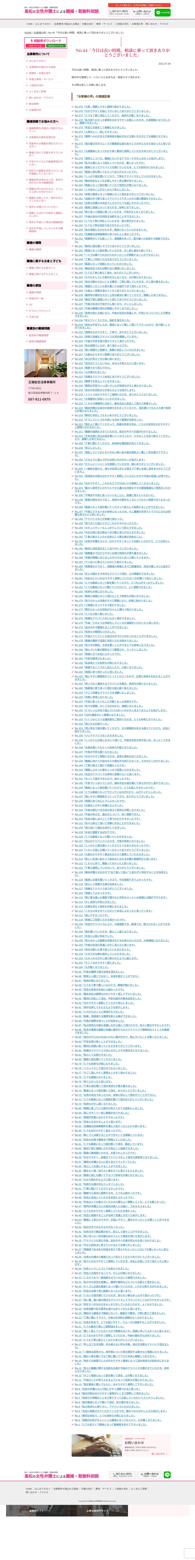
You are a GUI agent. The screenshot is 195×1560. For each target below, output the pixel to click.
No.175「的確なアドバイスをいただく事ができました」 (105, 618)
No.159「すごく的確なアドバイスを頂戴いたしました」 (105, 692)
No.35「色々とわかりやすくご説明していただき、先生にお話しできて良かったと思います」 (122, 1263)
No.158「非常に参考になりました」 (94, 697)
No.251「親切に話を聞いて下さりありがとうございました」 (108, 246)
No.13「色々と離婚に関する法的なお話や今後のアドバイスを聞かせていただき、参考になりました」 (122, 1370)
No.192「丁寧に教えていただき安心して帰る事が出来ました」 (109, 536)
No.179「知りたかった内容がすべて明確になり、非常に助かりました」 (114, 600)
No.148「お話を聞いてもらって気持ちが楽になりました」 (106, 747)
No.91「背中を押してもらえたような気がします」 (102, 1007)
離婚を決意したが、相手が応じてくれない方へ (46, 199)
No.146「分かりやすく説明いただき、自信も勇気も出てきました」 (111, 756)
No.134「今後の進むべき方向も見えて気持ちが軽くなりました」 (110, 809)
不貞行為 (34, 317)
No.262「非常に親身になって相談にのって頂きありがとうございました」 (115, 194)
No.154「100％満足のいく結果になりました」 (100, 714)
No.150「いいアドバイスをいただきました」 (99, 735)
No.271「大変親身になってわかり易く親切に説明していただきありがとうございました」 (121, 152)
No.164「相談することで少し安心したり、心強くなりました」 (109, 667)
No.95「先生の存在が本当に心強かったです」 (100, 989)
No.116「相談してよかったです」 (93, 893)
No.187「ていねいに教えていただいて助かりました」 (104, 562)
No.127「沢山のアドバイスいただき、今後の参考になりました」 (110, 841)
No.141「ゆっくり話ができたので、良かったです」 (103, 778)
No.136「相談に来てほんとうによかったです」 (101, 800)
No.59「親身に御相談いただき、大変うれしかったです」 (106, 1152)
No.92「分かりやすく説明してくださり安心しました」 (105, 1002)
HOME (30, 23)
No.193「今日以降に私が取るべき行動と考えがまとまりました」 (110, 532)
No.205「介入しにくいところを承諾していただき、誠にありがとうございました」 (120, 464)
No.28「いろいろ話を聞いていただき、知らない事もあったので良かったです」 (118, 1295)
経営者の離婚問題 (38, 335)
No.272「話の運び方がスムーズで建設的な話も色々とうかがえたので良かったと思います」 (122, 145)
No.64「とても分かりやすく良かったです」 (99, 1130)
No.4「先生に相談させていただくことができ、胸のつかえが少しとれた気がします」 (121, 1411)
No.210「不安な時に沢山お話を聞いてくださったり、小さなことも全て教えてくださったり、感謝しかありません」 (122, 437)
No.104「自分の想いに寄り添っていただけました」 (103, 949)
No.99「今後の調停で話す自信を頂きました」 (100, 971)
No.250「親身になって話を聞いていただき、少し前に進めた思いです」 (114, 250)
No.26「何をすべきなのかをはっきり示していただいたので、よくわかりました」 (119, 1304)
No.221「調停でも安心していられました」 (98, 381)
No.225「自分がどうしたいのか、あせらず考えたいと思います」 (110, 363)
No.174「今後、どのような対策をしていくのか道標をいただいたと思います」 (118, 622)
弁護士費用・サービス (41, 79)
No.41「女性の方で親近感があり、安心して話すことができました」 (112, 1231)
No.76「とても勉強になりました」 (94, 1077)
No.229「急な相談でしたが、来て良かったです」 (102, 345)
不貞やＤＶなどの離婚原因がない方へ (46, 163)
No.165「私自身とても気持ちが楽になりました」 (102, 662)
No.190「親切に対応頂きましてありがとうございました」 (107, 548)
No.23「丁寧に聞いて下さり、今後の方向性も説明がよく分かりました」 (114, 1317)
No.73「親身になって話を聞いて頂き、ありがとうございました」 (111, 1090)
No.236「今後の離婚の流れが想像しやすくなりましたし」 (107, 308)
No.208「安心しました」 (88, 447)
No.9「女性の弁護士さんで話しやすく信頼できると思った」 (108, 1388)
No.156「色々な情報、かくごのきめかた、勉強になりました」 (109, 705)
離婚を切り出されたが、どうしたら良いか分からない (46, 190)
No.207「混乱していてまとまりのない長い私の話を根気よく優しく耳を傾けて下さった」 (121, 454)
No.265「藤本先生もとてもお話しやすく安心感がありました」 (109, 180)
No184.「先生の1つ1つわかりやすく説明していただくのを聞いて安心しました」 (119, 578)
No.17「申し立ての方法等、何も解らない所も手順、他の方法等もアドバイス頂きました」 (122, 1346)
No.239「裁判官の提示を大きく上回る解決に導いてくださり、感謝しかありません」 (121, 295)
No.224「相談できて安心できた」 (93, 367)
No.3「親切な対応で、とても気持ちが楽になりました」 (105, 1415)
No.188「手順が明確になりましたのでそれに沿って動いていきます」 (113, 557)
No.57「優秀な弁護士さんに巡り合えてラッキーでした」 (106, 1161)
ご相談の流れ (122, 23)
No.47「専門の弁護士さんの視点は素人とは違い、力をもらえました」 (113, 1206)
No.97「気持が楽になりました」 (93, 980)
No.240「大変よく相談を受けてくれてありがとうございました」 (110, 290)
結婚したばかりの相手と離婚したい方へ (46, 214)
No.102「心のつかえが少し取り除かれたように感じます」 (107, 958)
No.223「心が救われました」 (91, 372)
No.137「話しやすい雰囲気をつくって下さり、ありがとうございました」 (115, 796)
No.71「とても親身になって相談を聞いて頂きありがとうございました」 (114, 1099)
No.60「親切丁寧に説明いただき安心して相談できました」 (107, 1148)
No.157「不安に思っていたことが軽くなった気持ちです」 (107, 701)
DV (30, 304)
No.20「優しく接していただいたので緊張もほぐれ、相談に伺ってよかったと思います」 (123, 1331)
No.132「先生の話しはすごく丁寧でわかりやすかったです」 (108, 818)
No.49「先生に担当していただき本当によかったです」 (105, 1197)
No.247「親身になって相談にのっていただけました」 (104, 263)
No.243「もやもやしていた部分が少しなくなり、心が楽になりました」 (114, 277)
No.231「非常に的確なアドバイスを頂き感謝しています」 (107, 336)
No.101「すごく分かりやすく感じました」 (98, 962)
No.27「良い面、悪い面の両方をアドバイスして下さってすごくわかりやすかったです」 (123, 1299)
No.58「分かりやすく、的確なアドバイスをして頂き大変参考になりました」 (117, 1157)
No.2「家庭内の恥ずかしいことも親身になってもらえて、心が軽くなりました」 (118, 1420)
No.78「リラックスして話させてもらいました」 (101, 1068)
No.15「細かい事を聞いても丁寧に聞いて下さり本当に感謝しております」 (116, 1356)
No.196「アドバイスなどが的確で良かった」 (99, 518)
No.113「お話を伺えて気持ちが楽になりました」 (102, 906)
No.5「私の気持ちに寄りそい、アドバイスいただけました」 (108, 1406)
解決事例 (34, 104)
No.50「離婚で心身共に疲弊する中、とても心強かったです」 (108, 1193)
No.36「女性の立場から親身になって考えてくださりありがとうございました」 (118, 1256)
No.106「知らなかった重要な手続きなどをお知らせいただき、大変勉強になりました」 (122, 940)
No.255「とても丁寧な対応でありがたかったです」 (103, 225)
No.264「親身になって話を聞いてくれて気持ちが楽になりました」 (111, 185)
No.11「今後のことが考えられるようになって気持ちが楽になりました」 (114, 1379)
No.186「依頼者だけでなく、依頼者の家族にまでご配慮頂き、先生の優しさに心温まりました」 (122, 568)
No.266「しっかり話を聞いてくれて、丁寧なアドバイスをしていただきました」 (119, 176)
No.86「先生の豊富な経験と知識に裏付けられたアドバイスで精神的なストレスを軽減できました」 (122, 1031)
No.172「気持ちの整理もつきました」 (96, 631)
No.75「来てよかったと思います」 (94, 1081)
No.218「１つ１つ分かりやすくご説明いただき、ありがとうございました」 (116, 394)
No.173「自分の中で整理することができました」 (102, 627)
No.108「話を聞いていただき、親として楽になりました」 (107, 931)
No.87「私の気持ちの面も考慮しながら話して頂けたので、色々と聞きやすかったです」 (123, 1025)
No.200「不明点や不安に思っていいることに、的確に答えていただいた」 (115, 495)
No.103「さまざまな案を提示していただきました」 (103, 953)
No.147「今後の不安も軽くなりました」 (97, 751)
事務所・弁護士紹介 (40, 73)
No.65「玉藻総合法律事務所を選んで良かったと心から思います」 (111, 1126)
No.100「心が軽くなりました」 (92, 967)
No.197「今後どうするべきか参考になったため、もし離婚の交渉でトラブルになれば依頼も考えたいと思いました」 (122, 513)
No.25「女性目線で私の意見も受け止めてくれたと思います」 (108, 1308)
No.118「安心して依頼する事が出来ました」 (99, 884)
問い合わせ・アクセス (157, 23)
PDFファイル (35, 45)
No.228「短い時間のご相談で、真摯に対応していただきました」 (110, 349)
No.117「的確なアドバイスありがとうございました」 (104, 888)
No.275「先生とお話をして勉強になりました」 (101, 127)
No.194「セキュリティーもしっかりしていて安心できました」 (109, 527)
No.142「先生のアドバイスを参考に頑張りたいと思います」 (108, 774)
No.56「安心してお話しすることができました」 (101, 1166)
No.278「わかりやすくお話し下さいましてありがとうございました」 (113, 111)
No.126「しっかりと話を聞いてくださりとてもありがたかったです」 (113, 845)
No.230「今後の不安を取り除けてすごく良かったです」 (105, 341)
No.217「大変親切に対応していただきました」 (101, 398)
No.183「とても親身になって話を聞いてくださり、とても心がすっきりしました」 (120, 582)
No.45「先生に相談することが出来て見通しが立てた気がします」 (111, 1215)
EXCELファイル (56, 45)
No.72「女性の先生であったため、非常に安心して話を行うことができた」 (116, 1095)
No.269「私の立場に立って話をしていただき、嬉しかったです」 (110, 162)
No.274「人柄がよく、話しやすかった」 (97, 131)
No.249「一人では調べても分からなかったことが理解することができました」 (117, 254)
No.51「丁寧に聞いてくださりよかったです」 (100, 1188)
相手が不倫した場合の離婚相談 (46, 222)
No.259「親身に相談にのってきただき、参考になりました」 (108, 207)
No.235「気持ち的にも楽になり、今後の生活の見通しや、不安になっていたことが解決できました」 (122, 314)
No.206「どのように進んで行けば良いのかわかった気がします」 (110, 459)
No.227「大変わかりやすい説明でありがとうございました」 (108, 354)
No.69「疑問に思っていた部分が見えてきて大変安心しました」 (109, 1108)
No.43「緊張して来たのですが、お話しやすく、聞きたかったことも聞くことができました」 (122, 1221)
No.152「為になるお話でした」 (92, 723)
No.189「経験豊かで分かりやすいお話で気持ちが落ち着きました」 (112, 553)
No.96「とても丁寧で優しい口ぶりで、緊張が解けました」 (107, 985)
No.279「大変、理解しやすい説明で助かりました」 (103, 106)
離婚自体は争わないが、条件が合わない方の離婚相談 (46, 181)
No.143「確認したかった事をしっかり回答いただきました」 (108, 769)
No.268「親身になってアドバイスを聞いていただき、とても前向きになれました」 (120, 167)
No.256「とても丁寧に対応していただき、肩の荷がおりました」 (110, 220)
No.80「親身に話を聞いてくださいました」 (99, 1059)
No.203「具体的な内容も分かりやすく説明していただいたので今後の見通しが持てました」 (122, 477)
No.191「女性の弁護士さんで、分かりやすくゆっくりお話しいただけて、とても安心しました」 (122, 543)
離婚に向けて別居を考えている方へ (46, 154)
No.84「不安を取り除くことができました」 (99, 1041)
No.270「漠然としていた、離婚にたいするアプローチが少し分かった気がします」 (120, 158)
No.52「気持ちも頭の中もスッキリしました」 (100, 1184)
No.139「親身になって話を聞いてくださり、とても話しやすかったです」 (115, 787)
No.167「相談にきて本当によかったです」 (98, 654)
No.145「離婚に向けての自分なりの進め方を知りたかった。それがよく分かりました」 (122, 760)
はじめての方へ (43, 23)
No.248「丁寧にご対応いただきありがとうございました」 (107, 259)
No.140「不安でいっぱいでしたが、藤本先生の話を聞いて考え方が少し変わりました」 (122, 783)
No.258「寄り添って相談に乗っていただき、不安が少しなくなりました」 (115, 211)
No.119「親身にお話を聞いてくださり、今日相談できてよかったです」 (114, 879)
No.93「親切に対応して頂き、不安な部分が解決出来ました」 (108, 998)
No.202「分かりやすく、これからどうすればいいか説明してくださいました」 (118, 483)
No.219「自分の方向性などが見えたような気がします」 (105, 390)
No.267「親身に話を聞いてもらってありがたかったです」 (106, 171)
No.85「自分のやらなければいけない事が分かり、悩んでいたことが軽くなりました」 (122, 1037)
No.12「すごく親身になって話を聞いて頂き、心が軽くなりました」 (112, 1375)
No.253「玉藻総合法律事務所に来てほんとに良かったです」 (108, 234)
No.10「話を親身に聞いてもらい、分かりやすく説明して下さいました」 (114, 1384)
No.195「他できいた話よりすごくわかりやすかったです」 (107, 523)
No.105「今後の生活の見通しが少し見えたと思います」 (105, 944)
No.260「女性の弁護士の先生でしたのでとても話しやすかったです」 (113, 203)
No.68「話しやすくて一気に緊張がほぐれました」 (102, 1112)
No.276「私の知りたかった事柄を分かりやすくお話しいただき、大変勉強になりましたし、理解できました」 (122, 121)
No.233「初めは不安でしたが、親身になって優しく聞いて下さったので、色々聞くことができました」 (122, 326)
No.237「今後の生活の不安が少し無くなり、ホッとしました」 (109, 303)
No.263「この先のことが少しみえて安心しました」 (103, 189)
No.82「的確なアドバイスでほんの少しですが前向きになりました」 (112, 1050)
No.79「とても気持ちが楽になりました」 (97, 1063)
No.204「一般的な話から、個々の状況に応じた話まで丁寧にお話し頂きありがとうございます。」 (122, 470)
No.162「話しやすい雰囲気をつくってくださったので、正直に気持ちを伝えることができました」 (122, 678)
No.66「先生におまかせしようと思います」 (99, 1121)
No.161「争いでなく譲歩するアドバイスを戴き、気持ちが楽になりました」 (116, 683)
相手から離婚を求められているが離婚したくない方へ (46, 172)
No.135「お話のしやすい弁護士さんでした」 (99, 805)
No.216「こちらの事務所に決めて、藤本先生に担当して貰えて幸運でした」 (116, 403)
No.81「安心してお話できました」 (94, 1054)
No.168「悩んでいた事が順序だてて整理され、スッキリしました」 (111, 649)
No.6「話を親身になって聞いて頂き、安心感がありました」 (108, 1402)
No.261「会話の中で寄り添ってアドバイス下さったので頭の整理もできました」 (119, 198)
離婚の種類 (35, 249)
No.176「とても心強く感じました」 (94, 613)
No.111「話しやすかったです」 (92, 915)
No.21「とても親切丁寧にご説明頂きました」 (100, 1326)
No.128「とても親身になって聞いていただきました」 (104, 836)
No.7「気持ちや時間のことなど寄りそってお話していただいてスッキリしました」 (120, 1397)
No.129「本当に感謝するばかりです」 (96, 832)
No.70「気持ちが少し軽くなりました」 (96, 1103)
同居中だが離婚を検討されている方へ (46, 145)
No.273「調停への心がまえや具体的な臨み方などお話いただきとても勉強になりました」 (121, 138)
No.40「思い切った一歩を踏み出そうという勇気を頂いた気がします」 (113, 1236)
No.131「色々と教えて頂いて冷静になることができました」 (108, 823)
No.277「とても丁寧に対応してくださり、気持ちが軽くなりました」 (113, 115)
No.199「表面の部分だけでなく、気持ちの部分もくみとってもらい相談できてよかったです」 (122, 501)
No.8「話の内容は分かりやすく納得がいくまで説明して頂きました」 (113, 1393)
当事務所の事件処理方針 (42, 137)
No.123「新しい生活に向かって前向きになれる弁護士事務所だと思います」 (116, 858)
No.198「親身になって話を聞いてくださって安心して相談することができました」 (120, 507)
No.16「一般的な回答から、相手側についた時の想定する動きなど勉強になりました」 (122, 1351)
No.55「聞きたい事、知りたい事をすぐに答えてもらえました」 (109, 1170)
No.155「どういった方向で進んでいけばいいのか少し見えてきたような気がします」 (121, 710)
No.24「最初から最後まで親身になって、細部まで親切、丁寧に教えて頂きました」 (120, 1313)
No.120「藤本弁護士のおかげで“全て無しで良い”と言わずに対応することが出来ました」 (121, 874)
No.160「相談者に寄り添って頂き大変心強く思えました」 (107, 688)
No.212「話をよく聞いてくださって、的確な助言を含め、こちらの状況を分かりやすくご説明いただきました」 (122, 426)
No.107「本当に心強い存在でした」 (94, 936)
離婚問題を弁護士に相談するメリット (46, 129)
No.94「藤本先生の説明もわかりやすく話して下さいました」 (108, 993)
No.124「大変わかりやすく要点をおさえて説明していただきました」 (113, 854)
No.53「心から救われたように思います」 (97, 1179)
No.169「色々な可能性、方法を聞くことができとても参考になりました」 (115, 645)
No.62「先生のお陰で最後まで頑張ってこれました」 (103, 1139)
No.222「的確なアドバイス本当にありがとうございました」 (108, 376)
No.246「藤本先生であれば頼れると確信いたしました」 (105, 268)
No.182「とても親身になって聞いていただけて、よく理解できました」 (114, 587)
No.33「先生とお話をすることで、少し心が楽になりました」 (108, 1273)
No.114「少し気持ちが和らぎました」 (96, 902)
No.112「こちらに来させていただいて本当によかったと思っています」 (114, 910)
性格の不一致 (36, 298)
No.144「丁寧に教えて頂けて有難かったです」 (100, 765)
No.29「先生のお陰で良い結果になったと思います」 (104, 1290)
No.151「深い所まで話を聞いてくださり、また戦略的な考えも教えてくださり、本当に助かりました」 (122, 730)
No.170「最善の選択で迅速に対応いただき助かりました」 (107, 640)
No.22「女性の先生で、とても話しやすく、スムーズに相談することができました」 (120, 1322)
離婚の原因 (35, 292)
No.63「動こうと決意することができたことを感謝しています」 (110, 1135)
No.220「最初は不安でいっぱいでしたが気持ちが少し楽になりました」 (114, 385)
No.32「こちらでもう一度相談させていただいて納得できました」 (111, 1277)
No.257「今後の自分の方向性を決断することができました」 (108, 216)
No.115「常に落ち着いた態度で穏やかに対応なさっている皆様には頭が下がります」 (121, 897)
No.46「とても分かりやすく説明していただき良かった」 (106, 1210)
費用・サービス (104, 23)
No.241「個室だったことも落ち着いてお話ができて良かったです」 (112, 286)
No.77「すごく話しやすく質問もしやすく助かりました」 (106, 1072)
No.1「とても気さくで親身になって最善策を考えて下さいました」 (111, 1424)
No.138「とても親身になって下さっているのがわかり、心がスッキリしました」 (119, 792)
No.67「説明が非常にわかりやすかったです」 (100, 1117)
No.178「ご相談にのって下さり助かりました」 (100, 605)
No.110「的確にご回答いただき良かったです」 (101, 919)
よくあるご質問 (37, 91)
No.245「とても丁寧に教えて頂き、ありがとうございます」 (108, 272)
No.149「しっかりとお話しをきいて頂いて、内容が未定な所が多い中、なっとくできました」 (122, 742)
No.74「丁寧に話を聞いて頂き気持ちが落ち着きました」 (106, 1086)
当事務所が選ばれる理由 (66, 23)
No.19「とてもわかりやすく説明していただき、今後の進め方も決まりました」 (118, 1335)
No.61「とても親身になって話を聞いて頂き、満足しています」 (109, 1144)
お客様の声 (137, 23)
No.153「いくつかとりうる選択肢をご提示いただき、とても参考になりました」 (119, 719)
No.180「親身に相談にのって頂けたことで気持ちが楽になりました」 (113, 596)
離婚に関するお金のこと (42, 267)
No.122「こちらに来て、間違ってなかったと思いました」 (106, 863)
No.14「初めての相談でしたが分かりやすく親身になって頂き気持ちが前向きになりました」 (122, 1362)
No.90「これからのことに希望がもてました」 (100, 1011)
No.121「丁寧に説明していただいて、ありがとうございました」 (110, 867)
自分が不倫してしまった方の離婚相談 (46, 229)
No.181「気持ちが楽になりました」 (94, 591)
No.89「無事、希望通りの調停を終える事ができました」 (106, 1016)
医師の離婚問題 (37, 341)
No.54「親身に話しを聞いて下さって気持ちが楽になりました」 (110, 1175)
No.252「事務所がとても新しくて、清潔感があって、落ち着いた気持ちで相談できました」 (122, 240)
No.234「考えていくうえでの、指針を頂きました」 (103, 320)
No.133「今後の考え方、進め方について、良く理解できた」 (108, 814)
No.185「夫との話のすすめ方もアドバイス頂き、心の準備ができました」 (115, 573)
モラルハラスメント (40, 310)
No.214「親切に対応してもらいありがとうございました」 (107, 415)
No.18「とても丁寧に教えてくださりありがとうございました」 (109, 1339)
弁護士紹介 (88, 23)
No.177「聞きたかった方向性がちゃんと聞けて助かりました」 (109, 609)
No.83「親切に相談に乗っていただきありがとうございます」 (108, 1046)
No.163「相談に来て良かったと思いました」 (99, 671)
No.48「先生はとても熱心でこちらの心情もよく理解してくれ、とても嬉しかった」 (120, 1201)
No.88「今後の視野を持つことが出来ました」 (100, 1020)
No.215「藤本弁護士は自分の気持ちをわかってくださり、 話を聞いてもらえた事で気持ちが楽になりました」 (123, 409)
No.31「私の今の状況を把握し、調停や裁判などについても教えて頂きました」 (118, 1282)
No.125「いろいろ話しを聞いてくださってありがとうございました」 (113, 849)
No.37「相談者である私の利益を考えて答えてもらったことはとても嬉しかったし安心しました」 (121, 1251)
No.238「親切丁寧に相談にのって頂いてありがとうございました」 (111, 299)
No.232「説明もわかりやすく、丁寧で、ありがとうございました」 (111, 332)
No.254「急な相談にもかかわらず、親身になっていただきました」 (111, 229)
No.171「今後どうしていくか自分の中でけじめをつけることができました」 (116, 636)
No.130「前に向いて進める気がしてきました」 (101, 827)
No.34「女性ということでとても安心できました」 (102, 1268)
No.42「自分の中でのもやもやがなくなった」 (100, 1227)
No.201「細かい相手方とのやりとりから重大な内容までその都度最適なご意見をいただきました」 (122, 489)
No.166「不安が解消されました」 (93, 658)
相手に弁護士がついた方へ (43, 207)
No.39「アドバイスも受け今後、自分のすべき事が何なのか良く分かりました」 (118, 1240)
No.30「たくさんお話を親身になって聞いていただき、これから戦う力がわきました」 (122, 1286)
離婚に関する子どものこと (43, 274)
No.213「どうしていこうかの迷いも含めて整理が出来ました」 (109, 419)
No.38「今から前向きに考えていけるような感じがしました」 (108, 1244)
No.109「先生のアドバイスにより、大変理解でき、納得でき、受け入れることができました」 (122, 925)
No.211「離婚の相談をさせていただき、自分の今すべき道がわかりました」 (116, 431)
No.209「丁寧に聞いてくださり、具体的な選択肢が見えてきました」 (113, 443)
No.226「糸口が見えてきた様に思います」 (98, 358)
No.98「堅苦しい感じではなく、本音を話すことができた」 (107, 976)
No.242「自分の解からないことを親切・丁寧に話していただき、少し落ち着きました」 (122, 281)
